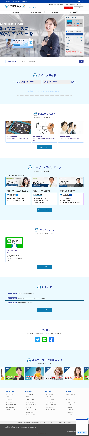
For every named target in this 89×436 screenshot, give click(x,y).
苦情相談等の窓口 (69, 412)
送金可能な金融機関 (10, 407)
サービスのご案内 (9, 394)
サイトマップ (50, 422)
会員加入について (69, 396)
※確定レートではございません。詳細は (74, 25)
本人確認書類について (70, 402)
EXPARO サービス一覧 (70, 394)
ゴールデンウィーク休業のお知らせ (28, 61)
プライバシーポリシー (60, 422)
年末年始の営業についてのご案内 (25, 302)
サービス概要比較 (69, 409)
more (81, 61)
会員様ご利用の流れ (10, 402)
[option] (54, 373)
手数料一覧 (68, 399)
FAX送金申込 (28, 407)
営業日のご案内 (69, 414)
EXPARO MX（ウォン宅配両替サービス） (56, 4)
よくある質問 (68, 404)
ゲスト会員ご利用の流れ (11, 404)
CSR (44, 422)
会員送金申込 (9, 396)
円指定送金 (78, 31)
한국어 (82, 1)
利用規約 (69, 422)
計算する (74, 34)
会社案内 (20, 422)
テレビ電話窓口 (82, 432)
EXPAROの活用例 (69, 407)
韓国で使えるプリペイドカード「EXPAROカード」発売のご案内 (32, 298)
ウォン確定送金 (69, 31)
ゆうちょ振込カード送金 (31, 409)
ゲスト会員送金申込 (10, 399)
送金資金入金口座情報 (10, 409)
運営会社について (80, 4)
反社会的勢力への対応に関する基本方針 (32, 422)
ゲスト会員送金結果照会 (70, 4)
